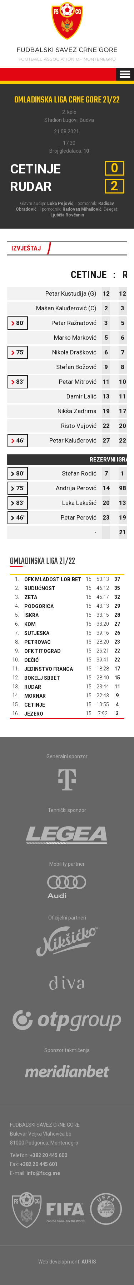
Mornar (35, 696)
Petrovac (37, 642)
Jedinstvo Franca (48, 669)
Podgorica (39, 606)
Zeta (30, 597)
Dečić (31, 660)
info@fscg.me (43, 1173)
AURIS (88, 1262)
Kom (30, 624)
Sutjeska (36, 633)
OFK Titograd (42, 651)
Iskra (31, 615)
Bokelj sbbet (42, 678)
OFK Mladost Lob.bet (52, 579)
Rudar (32, 687)
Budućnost (39, 588)
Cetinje (34, 705)
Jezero (33, 714)
